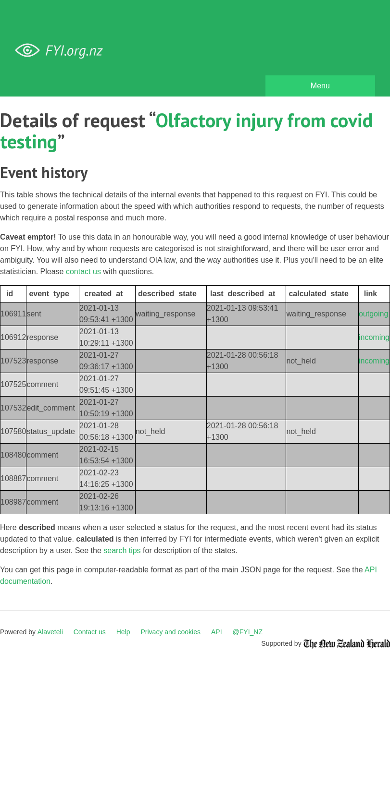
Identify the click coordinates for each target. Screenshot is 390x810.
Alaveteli (50, 632)
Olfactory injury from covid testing (186, 131)
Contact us (90, 632)
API (216, 632)
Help (123, 632)
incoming (374, 337)
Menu (320, 86)
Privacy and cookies (170, 632)
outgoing (373, 314)
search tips (121, 550)
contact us (83, 271)
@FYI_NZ (248, 632)
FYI (62, 50)
